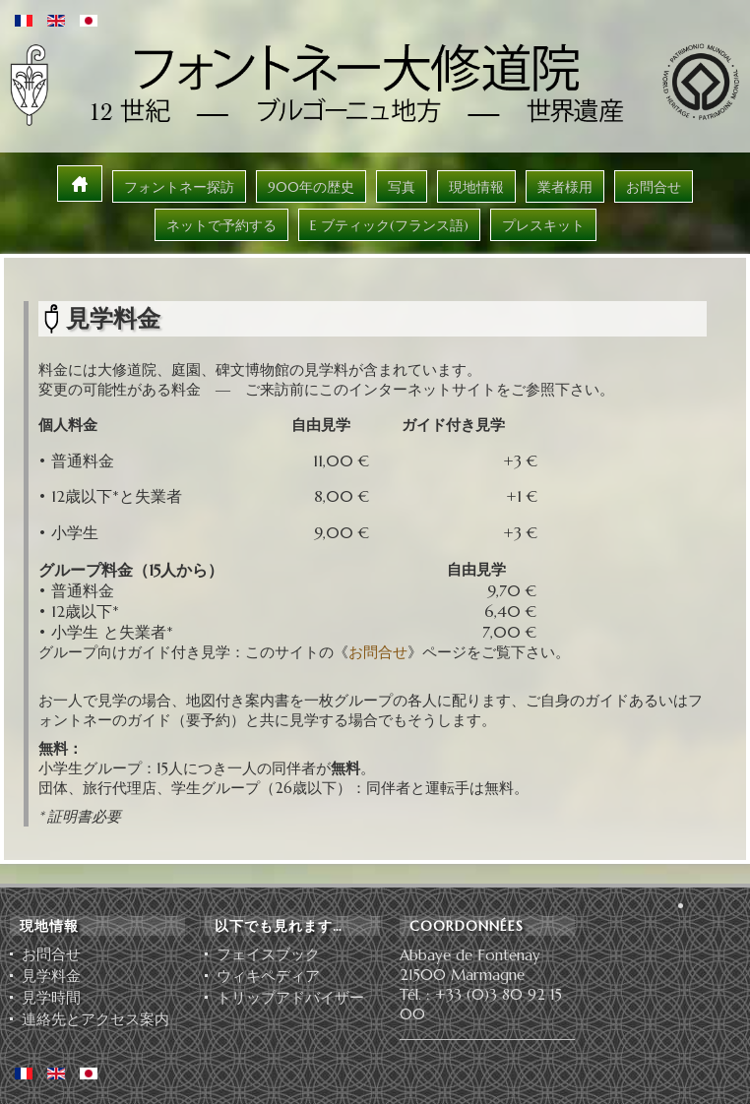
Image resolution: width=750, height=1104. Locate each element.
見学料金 (51, 976)
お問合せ (377, 652)
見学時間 (51, 998)
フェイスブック (268, 954)
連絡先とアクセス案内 (95, 1019)
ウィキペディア (268, 976)
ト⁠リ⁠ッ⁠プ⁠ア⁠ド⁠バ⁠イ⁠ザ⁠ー (290, 998)
